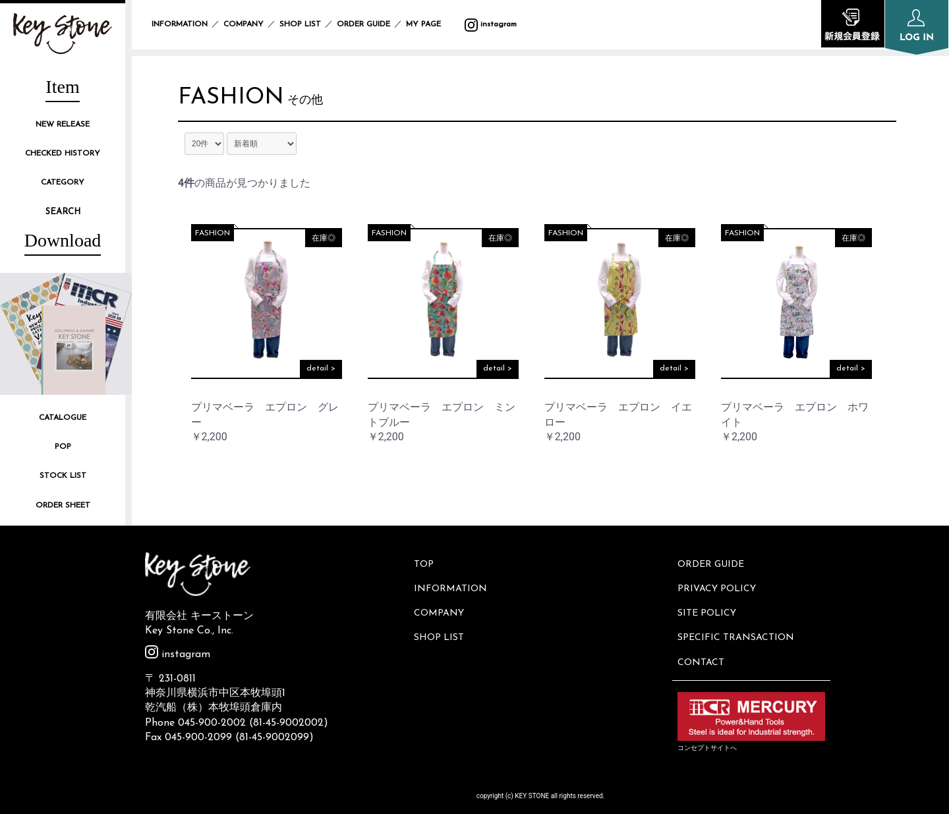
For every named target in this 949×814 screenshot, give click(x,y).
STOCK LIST (63, 476)
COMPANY (243, 24)
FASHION (232, 99)
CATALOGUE (62, 418)
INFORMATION (180, 24)
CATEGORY (62, 183)
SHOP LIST (300, 24)
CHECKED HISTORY (62, 154)
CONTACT (702, 651)
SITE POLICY (708, 607)
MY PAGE (431, 24)
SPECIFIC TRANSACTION (737, 630)
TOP (425, 563)
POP (63, 447)
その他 (308, 102)
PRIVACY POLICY (718, 585)
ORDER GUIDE (363, 24)
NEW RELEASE (63, 125)
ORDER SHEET (63, 505)
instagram (491, 24)
